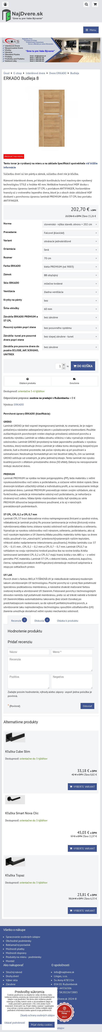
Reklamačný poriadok (18, 945)
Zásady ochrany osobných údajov (37, 1015)
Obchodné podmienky (18, 940)
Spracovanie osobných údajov (23, 936)
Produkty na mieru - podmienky (23, 957)
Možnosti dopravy (16, 953)
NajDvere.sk (60, 998)
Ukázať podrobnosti (14, 1022)
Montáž (10, 961)
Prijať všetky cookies (41, 1024)
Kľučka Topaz (14, 875)
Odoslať (87, 706)
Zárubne (10, 984)
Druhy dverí (12, 976)
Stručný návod (14, 972)
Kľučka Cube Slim (17, 752)
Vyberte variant (82, 786)
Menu (91, 30)
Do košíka (83, 366)
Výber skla (12, 980)
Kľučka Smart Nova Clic (22, 813)
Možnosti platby (15, 949)
